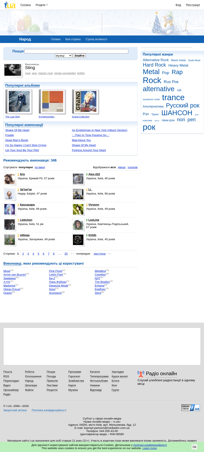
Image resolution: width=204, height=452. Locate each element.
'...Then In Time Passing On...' (90, 135)
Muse (6, 271)
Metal (151, 72)
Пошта (7, 371)
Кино (52, 289)
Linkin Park (56, 274)
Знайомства (76, 380)
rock (27, 73)
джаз (197, 115)
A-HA (6, 282)
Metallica (100, 271)
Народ (29, 380)
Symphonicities (47, 116)
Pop (165, 73)
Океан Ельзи (11, 289)
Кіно (114, 385)
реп (191, 119)
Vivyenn (92, 204)
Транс (155, 114)
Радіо (6, 394)
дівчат (122, 167)
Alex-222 (93, 174)
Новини (95, 385)
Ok (194, 446)
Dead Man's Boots (16, 140)
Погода (51, 376)
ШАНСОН (176, 113)
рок (149, 126)
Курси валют (120, 376)
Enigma (99, 285)
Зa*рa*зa (25, 189)
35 (66, 253)
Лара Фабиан (57, 282)
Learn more (150, 448)
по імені (40, 167)
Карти (72, 385)
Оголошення (33, 376)
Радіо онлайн (161, 373)
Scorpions (55, 292)
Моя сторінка (73, 39)
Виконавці (12, 263)
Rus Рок (171, 82)
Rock (152, 80)
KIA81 (91, 235)
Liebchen (25, 219)
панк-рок (168, 120)
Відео (7, 385)
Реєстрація (193, 4)
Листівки (52, 385)
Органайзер (11, 389)
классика (147, 120)
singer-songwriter (65, 73)
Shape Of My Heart (17, 130)
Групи (115, 389)
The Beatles (102, 282)
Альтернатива (153, 106)
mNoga (23, 235)
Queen (7, 292)
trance (173, 97)
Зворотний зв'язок (15, 410)
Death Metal (194, 60)
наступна (100, 253)
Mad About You (81, 140)
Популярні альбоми (22, 85)
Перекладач (11, 380)
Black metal (178, 60)
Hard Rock (154, 65)
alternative (159, 89)
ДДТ (97, 278)
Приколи (52, 380)
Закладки (118, 371)
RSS (6, 376)
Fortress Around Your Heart (89, 150)
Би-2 (52, 278)
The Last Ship (12, 116)
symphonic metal (151, 99)
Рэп (146, 114)
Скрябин (100, 274)
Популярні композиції (24, 125)
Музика (73, 389)
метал (156, 121)
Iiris (21, 174)
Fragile (9, 135)
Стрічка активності (96, 39)
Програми (74, 371)
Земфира (9, 278)
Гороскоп (74, 376)
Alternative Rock (156, 60)
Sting (98, 292)
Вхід (178, 4)
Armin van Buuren (14, 274)
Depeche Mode (58, 285)
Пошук (51, 371)
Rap (177, 72)
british (81, 73)
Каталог (95, 371)
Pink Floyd (55, 271)
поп (181, 119)
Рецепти (52, 389)
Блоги (115, 380)
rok (179, 90)
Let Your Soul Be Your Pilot (22, 150)
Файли (29, 389)
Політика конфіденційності (49, 410)
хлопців (133, 167)
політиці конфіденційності (150, 445)
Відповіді (96, 389)
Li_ (89, 189)
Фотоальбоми (99, 380)
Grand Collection (80, 116)
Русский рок (182, 105)
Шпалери (31, 385)
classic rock (45, 73)
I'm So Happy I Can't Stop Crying (25, 145)
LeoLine (92, 219)
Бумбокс (100, 289)
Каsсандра (26, 204)
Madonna (9, 285)
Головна (25, 4)
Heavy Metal (178, 65)
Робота (29, 371)
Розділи (40, 4)
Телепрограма (99, 376)
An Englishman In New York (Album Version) (99, 130)
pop (34, 73)
